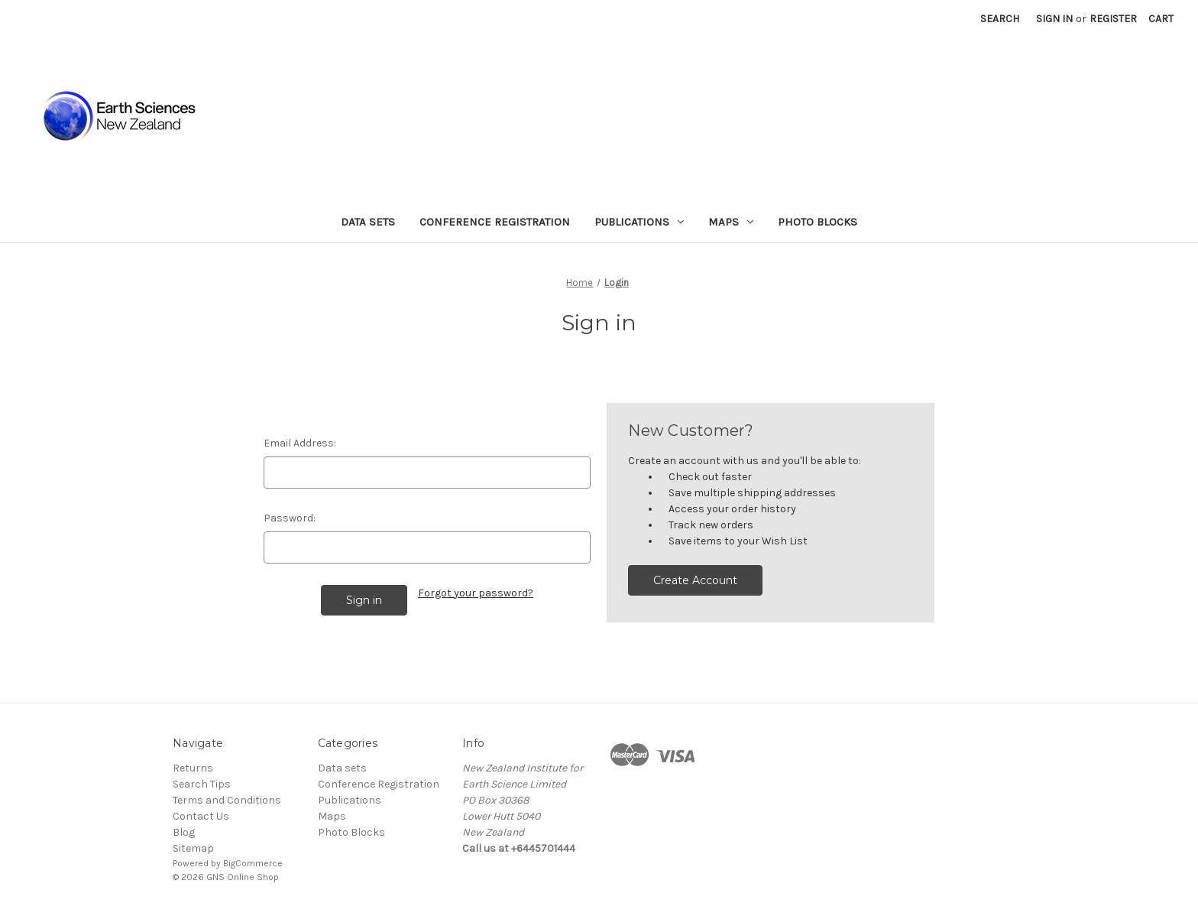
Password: (290, 518)
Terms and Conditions (227, 800)
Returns (193, 768)
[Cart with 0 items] (1161, 18)
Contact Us (201, 816)
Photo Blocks (817, 222)
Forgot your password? (475, 592)
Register (1113, 18)
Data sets (368, 222)
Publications (639, 222)
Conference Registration (494, 222)
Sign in (1054, 18)
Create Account (695, 580)
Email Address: (300, 443)
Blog (184, 832)
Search (999, 18)
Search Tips (202, 784)
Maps (730, 222)
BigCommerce (253, 863)
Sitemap (193, 848)
